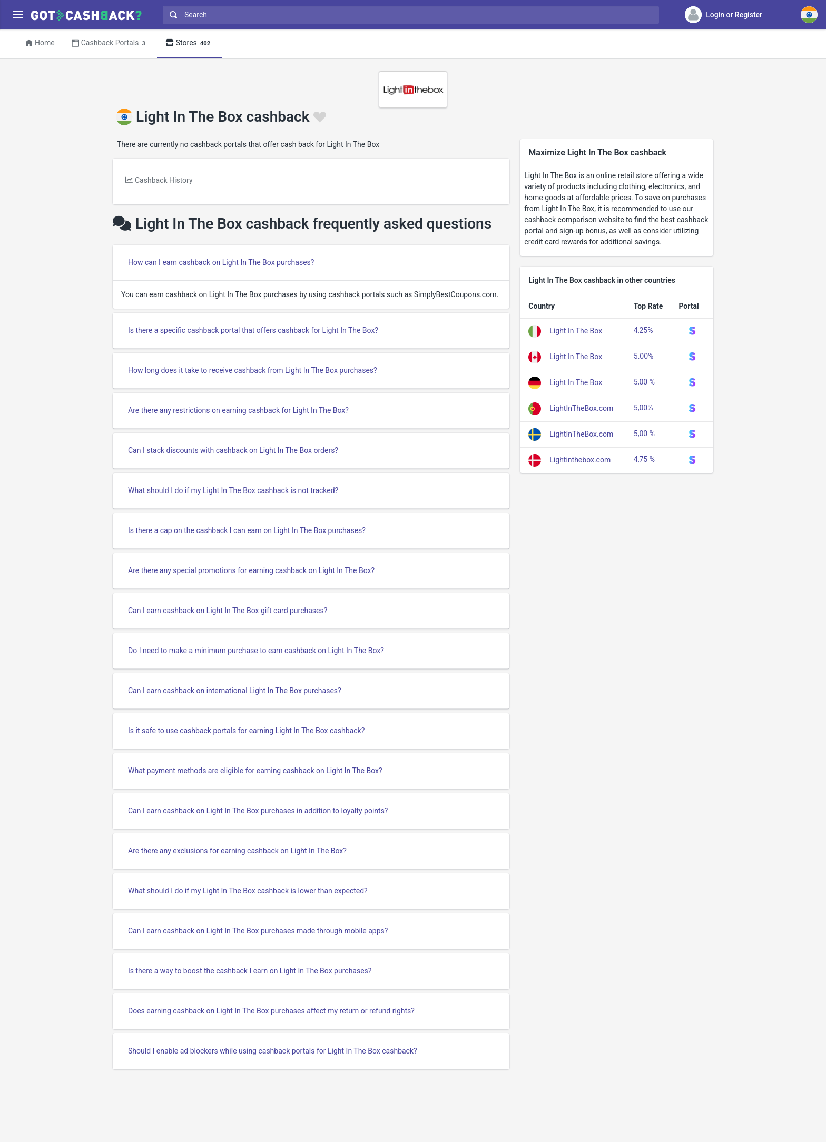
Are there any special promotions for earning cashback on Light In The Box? (251, 570)
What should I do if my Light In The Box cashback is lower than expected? (248, 891)
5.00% (644, 356)
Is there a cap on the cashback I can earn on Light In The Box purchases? (247, 530)
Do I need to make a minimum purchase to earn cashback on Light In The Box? (256, 650)
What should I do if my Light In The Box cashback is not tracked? (233, 490)
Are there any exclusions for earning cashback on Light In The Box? (237, 850)
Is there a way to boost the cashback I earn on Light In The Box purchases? (249, 971)
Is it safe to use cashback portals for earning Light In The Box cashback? (246, 730)
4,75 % (644, 459)
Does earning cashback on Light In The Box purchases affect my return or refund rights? (271, 1011)
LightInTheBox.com (581, 408)
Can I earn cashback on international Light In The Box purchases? (234, 690)
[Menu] (17, 15)
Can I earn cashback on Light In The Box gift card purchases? (227, 610)
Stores (189, 43)
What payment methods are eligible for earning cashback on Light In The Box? (255, 770)
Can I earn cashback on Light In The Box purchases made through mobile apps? (258, 931)
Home (40, 42)
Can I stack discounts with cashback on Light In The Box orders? (233, 450)
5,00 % (644, 382)
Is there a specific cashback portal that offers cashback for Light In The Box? (253, 330)
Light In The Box (575, 331)
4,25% (643, 330)
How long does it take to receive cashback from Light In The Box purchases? (252, 370)
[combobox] (408, 15)
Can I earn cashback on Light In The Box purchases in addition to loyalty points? (258, 810)
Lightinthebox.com (580, 460)
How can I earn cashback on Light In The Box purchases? (221, 262)
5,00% (643, 407)
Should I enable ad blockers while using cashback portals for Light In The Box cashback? (272, 1051)
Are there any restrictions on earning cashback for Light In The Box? (238, 410)
